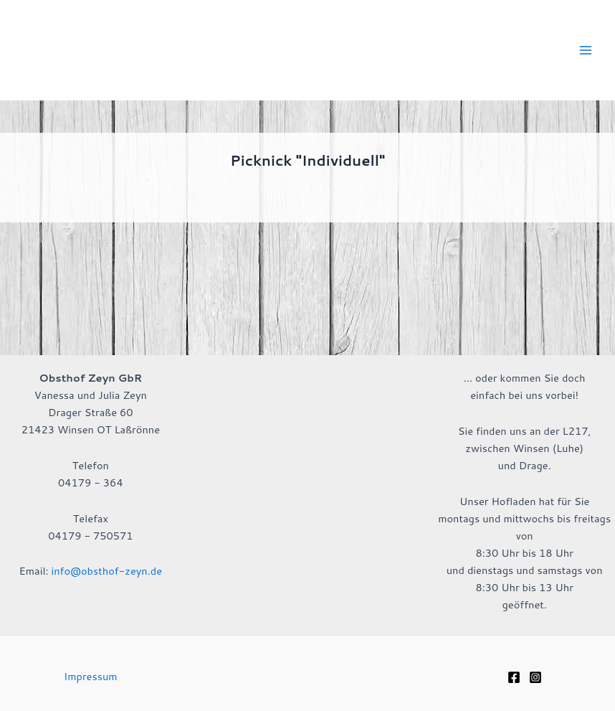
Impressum (91, 676)
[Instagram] (535, 677)
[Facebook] (513, 677)
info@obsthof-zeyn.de (106, 570)
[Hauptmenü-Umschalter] (586, 50)
